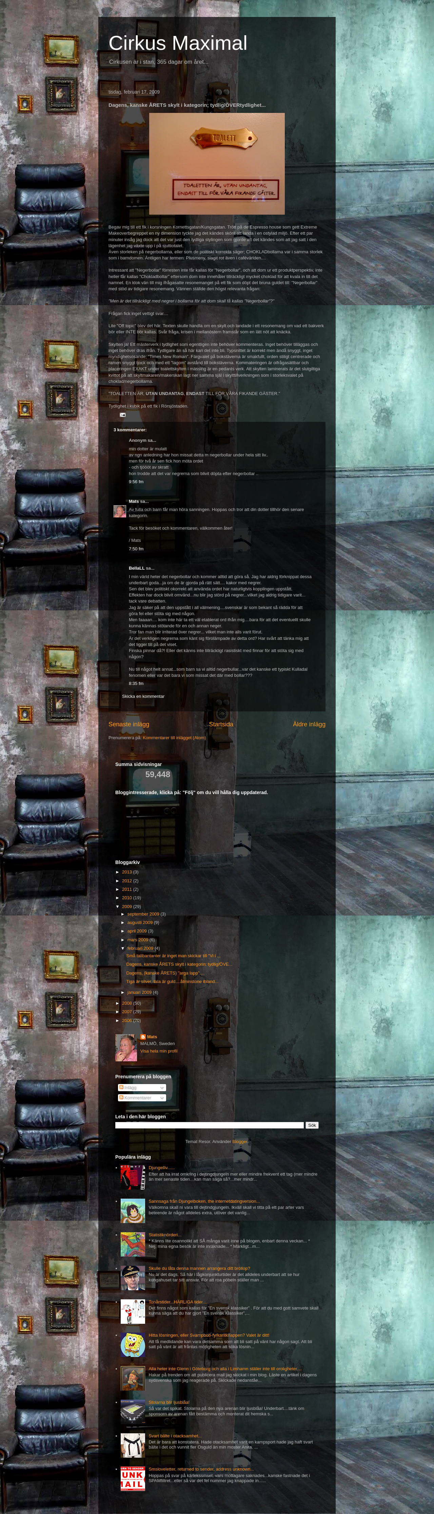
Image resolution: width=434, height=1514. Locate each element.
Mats (134, 501)
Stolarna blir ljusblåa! (169, 1402)
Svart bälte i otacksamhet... (175, 1435)
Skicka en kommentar (143, 696)
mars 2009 (138, 939)
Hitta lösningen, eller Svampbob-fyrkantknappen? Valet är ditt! (209, 1335)
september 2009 (144, 914)
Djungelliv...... (162, 1167)
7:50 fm (136, 548)
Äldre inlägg (309, 724)
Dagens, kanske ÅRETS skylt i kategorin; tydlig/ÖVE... (179, 964)
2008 (127, 1003)
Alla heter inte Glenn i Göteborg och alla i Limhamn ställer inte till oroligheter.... (225, 1368)
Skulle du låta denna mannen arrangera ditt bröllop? (199, 1268)
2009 (127, 906)
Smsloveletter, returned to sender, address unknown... (201, 1469)
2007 (127, 1011)
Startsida (221, 724)
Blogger (240, 1141)
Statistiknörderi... (165, 1234)
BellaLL (137, 568)
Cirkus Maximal (178, 43)
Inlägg (128, 1087)
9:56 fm (136, 481)
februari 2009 (141, 948)
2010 (127, 897)
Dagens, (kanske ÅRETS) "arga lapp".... (165, 973)
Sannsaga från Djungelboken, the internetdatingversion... (204, 1201)
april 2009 (137, 930)
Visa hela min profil (159, 1051)
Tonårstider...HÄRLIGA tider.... (178, 1301)
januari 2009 (140, 992)
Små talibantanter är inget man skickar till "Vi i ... (173, 955)
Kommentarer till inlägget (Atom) (174, 737)
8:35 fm (136, 683)
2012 (127, 880)
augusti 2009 (140, 922)
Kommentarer (135, 1097)
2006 (127, 1020)
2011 (127, 889)
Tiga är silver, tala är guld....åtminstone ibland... (172, 981)
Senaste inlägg (128, 724)
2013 (127, 871)
